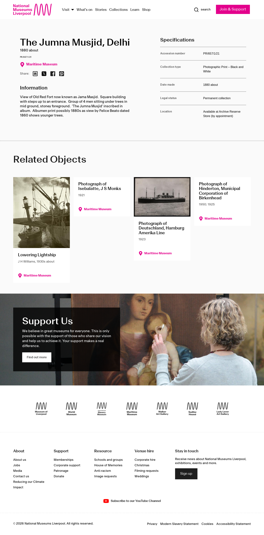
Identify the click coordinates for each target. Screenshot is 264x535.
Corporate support (67, 465)
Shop (146, 10)
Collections (118, 10)
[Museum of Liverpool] (41, 408)
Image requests (105, 476)
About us (19, 460)
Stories (101, 10)
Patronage (61, 471)
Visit (65, 10)
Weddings (142, 476)
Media (17, 471)
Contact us (21, 476)
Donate (59, 476)
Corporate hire (145, 460)
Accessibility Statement (233, 524)
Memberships (64, 460)
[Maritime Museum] (132, 408)
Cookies (207, 524)
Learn (134, 10)
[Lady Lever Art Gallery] (223, 408)
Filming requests (147, 471)
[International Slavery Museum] (102, 408)
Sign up (186, 474)
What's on (84, 10)
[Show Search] (202, 9)
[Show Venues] (72, 10)
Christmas (142, 465)
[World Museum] (71, 408)
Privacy (152, 524)
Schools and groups (108, 460)
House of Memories (108, 465)
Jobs (16, 465)
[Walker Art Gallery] (162, 408)
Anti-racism (102, 471)
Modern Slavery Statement (179, 524)
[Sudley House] (192, 408)
